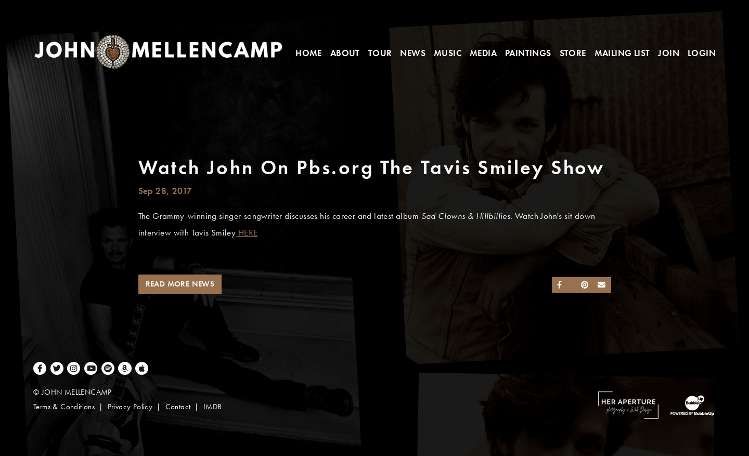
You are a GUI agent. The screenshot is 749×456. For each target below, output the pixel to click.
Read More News (180, 284)
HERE (246, 232)
